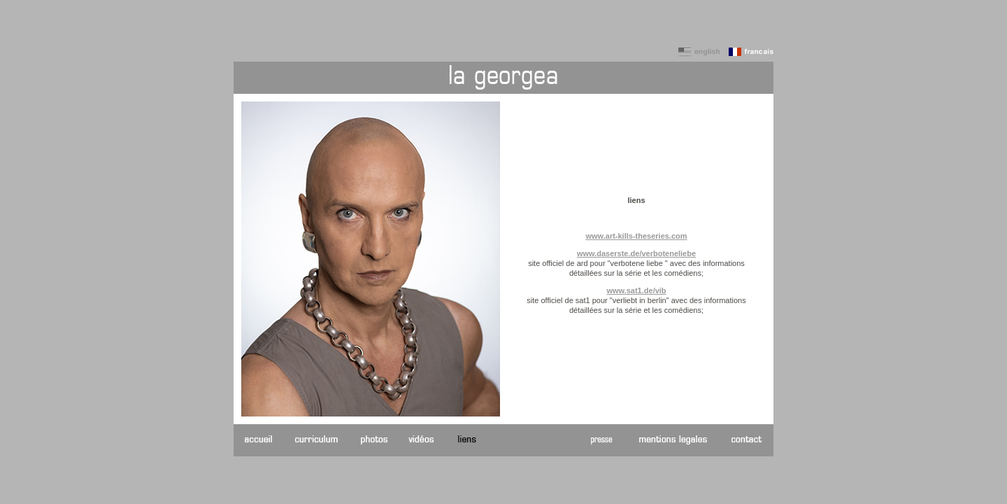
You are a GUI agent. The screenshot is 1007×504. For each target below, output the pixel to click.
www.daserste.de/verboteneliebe (636, 253)
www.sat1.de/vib (636, 290)
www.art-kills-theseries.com (636, 236)
